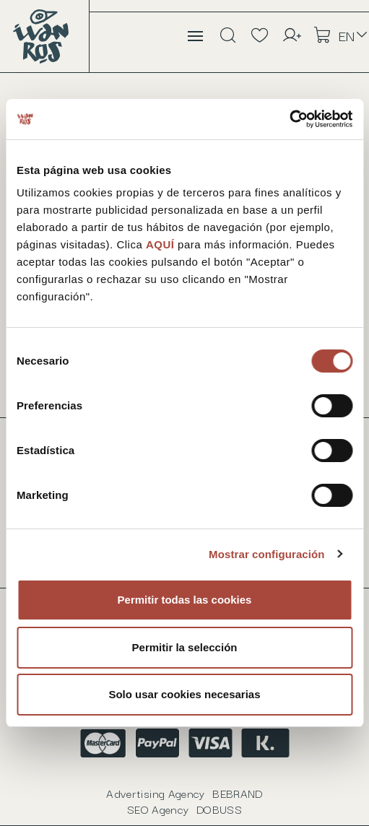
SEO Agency (184, 808)
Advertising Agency (184, 792)
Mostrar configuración (266, 554)
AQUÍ (162, 244)
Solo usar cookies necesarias (184, 694)
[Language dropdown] (354, 35)
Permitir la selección (185, 647)
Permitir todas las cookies (185, 600)
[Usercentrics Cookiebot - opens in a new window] (289, 119)
